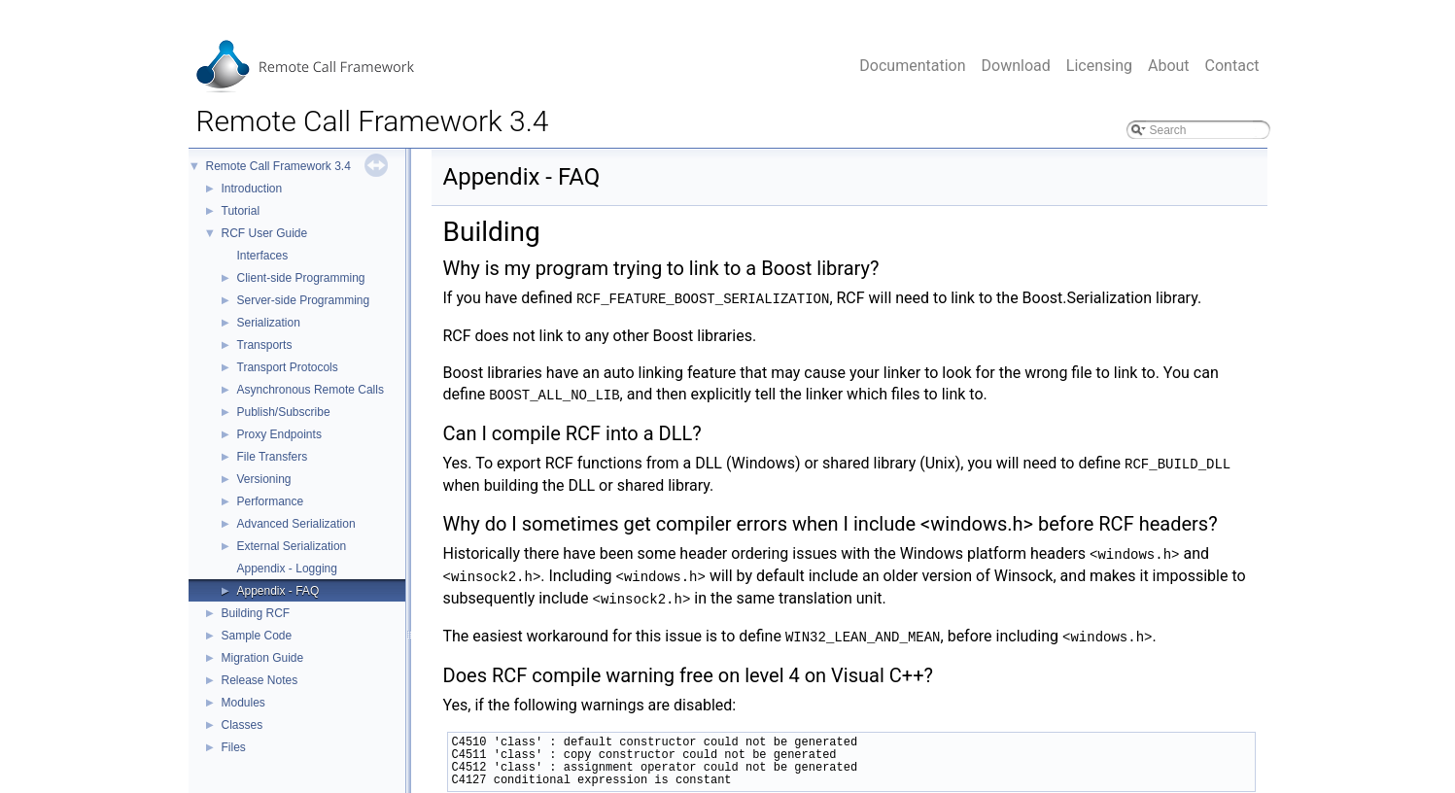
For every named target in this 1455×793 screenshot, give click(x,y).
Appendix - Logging (287, 568)
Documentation (912, 65)
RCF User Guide (265, 233)
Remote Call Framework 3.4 (278, 166)
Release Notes (260, 680)
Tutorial (241, 211)
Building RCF (256, 613)
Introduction (252, 188)
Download (1016, 65)
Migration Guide (263, 658)
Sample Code (257, 635)
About (1169, 65)
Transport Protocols (287, 367)
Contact (1232, 65)
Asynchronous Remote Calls (310, 389)
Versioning (264, 479)
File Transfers (272, 457)
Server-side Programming (303, 300)
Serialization (268, 322)
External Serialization (292, 546)
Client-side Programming (301, 278)
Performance (270, 501)
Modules (243, 702)
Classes (242, 725)
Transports (265, 345)
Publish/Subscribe (283, 412)
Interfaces (263, 255)
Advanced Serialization (296, 524)
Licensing (1099, 65)
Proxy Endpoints (279, 434)
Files (234, 747)
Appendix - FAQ (278, 591)
